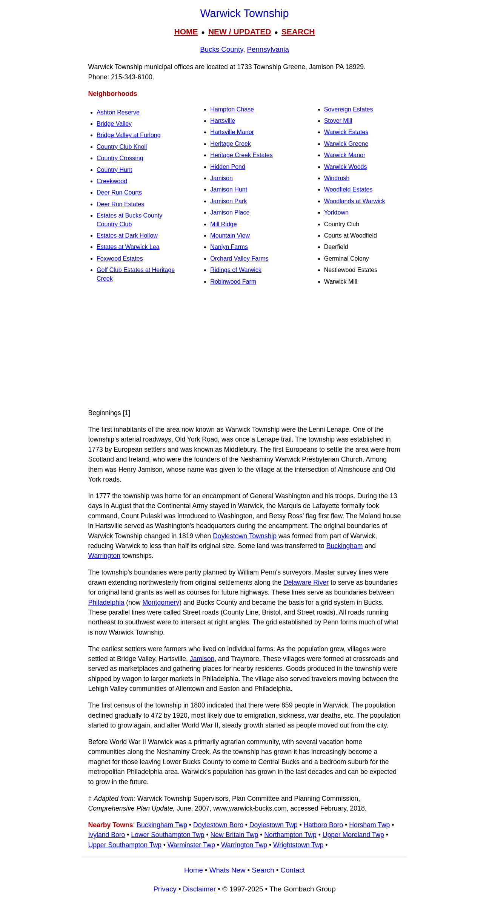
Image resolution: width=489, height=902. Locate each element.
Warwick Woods (345, 167)
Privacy (164, 889)
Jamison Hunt (228, 189)
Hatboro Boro (323, 825)
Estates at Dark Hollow (127, 235)
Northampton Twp (290, 835)
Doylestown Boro (218, 825)
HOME (186, 31)
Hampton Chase (232, 109)
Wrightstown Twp (298, 845)
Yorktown (336, 212)
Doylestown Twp (273, 825)
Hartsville (222, 120)
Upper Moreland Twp (353, 835)
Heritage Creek (230, 144)
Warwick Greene (346, 144)
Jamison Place (229, 212)
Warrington (104, 555)
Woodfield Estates (348, 189)
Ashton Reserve (118, 112)
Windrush (337, 178)
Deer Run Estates (120, 204)
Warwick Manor (345, 155)
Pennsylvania (268, 49)
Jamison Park (228, 201)
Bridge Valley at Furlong (129, 135)
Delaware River (306, 582)
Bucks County (221, 49)
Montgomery (160, 602)
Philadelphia (106, 602)
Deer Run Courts (119, 192)
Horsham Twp (369, 825)
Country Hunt (114, 170)
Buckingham (344, 546)
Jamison (221, 178)
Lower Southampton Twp (167, 835)
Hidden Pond (227, 167)
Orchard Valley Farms (239, 258)
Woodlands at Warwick (354, 201)
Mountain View (230, 235)
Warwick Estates (346, 132)
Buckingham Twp (162, 825)
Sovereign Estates (348, 109)
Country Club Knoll (122, 147)
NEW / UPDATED (239, 31)
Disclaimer (199, 889)
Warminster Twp (191, 845)
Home (193, 870)
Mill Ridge (223, 224)
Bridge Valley (114, 123)
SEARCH (298, 31)
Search (263, 870)
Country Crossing (120, 158)
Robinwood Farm (233, 281)
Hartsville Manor (232, 132)
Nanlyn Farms (229, 247)
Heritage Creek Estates (241, 155)
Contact (293, 870)
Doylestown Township (245, 536)
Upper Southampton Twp (124, 845)
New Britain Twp (234, 835)
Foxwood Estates (120, 258)
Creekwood (112, 181)
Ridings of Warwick (235, 270)
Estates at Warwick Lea (128, 247)
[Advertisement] (245, 349)
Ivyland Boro (106, 835)
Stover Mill (338, 120)
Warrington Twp (244, 845)
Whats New (227, 870)
